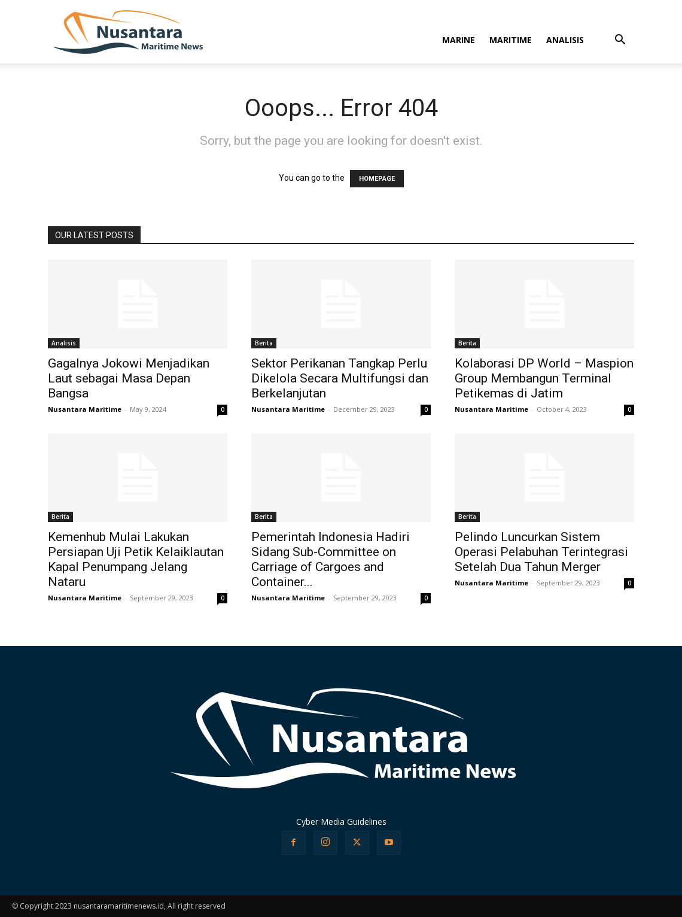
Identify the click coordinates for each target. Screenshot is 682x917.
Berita (264, 343)
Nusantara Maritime (84, 409)
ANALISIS (565, 39)
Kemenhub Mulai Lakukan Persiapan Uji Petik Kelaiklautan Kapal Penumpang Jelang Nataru (136, 559)
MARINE (458, 39)
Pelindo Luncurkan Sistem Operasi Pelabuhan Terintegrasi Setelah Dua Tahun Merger (541, 552)
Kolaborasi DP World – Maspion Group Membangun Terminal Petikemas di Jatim (544, 378)
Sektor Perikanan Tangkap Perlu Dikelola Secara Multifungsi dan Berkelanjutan (339, 378)
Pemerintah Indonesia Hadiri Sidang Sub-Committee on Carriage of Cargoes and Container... (330, 559)
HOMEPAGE (377, 179)
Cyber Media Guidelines (341, 821)
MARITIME (510, 39)
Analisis (63, 343)
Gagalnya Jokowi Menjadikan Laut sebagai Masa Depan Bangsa (128, 378)
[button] (619, 41)
